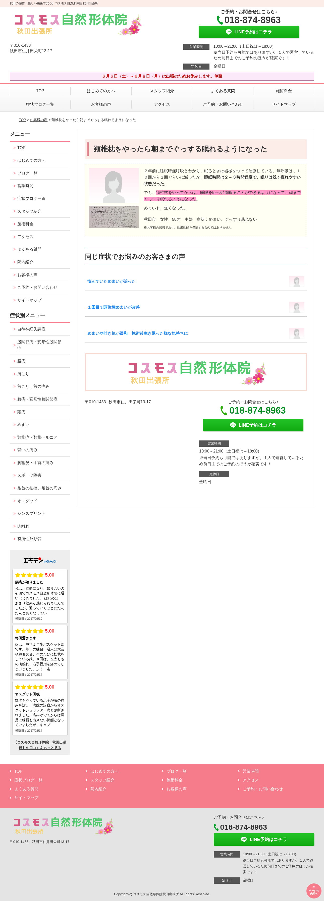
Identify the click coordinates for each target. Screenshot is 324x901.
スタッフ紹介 (162, 91)
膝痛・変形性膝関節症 (37, 399)
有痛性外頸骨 (29, 539)
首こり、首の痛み (33, 386)
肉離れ (23, 526)
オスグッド (27, 501)
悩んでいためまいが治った (111, 281)
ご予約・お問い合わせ (223, 104)
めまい (23, 424)
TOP (40, 91)
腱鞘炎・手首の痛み (35, 463)
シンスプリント (31, 513)
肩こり (23, 374)
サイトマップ (284, 104)
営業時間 (25, 186)
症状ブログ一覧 (40, 104)
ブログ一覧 (27, 173)
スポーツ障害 (29, 475)
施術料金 (284, 91)
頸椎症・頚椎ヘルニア (37, 437)
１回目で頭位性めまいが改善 (113, 307)
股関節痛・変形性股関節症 (39, 345)
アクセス (162, 104)
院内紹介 (25, 262)
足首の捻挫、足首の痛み (39, 488)
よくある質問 (223, 91)
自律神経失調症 (31, 329)
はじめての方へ (101, 91)
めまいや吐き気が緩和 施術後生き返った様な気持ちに (137, 333)
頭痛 (21, 412)
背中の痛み (27, 450)
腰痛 (21, 361)
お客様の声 (101, 104)
